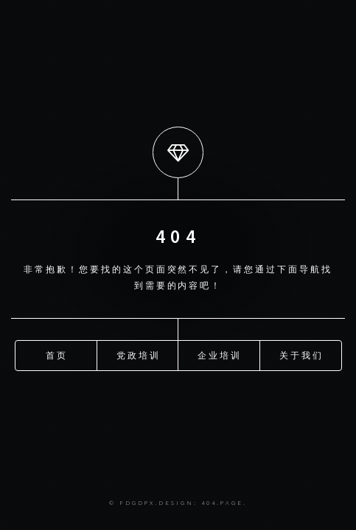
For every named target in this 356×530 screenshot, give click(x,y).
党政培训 (138, 354)
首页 (57, 354)
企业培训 (220, 354)
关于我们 (301, 354)
